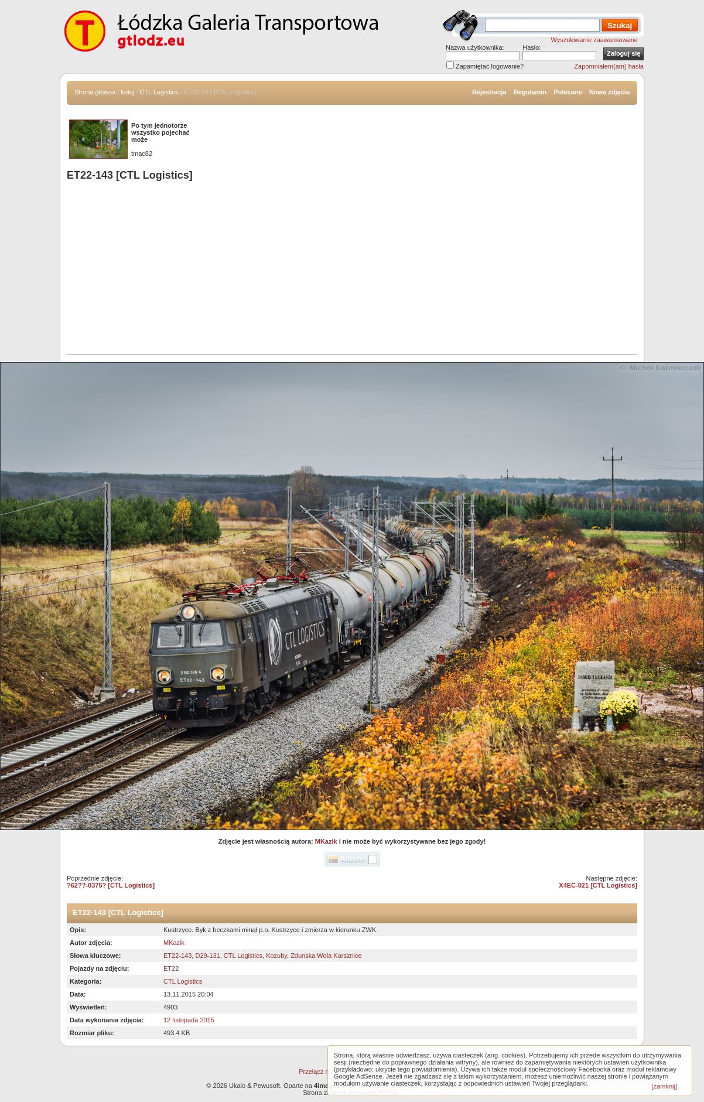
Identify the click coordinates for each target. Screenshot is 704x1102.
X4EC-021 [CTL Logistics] (598, 885)
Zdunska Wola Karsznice (326, 955)
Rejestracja (489, 91)
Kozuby (276, 955)
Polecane (567, 91)
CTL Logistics (158, 91)
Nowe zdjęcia (609, 91)
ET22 (171, 968)
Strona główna (94, 91)
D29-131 (207, 955)
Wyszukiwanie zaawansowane (594, 39)
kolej (128, 91)
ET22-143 (177, 955)
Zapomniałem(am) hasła (609, 66)
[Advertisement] (352, 269)
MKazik (326, 841)
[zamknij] (664, 1086)
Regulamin (530, 91)
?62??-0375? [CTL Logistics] (111, 885)
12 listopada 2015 (188, 1019)
